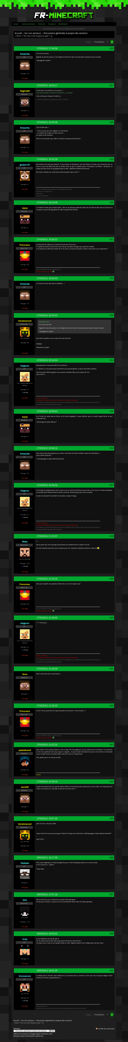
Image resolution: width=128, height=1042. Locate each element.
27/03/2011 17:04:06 (47, 48)
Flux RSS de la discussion (106, 1029)
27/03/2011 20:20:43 (47, 315)
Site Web (25, 392)
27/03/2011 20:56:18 (47, 448)
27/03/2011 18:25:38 (47, 122)
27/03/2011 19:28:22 (47, 239)
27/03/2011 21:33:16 (47, 578)
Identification (62, 24)
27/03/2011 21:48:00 (47, 617)
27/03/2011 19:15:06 (47, 202)
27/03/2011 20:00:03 (47, 278)
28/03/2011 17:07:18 (47, 894)
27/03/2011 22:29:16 (47, 781)
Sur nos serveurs (32, 33)
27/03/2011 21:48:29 (47, 668)
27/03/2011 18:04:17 (47, 85)
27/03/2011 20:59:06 (47, 485)
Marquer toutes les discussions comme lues (28, 1036)
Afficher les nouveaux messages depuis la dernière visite (33, 1034)
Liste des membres (28, 24)
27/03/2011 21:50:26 (47, 705)
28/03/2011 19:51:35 (47, 970)
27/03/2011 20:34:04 (47, 360)
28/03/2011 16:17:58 (47, 857)
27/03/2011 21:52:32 (47, 744)
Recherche (41, 24)
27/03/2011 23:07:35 (47, 818)
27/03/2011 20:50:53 (47, 411)
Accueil (15, 24)
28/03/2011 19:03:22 (47, 933)
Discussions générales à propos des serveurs (66, 33)
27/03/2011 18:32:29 (47, 159)
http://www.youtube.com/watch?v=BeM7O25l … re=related (54, 92)
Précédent (99, 41)
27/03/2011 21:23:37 (47, 536)
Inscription (51, 24)
